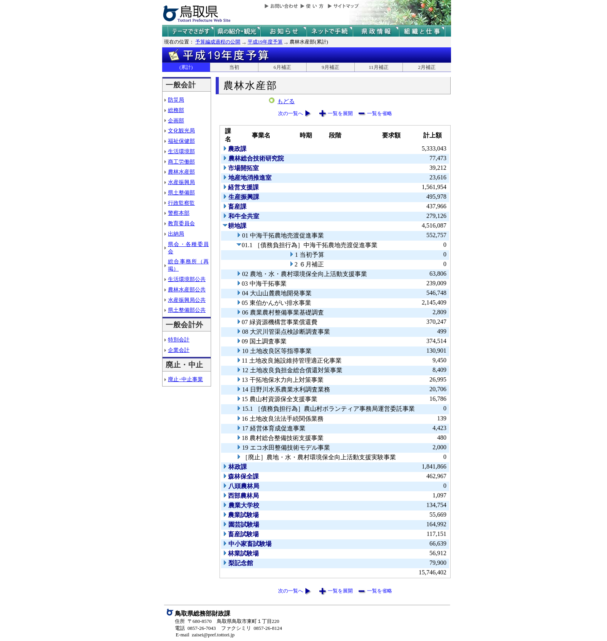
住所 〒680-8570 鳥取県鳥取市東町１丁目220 (227, 621)
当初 (234, 67)
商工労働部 (181, 162)
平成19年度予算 (265, 42)
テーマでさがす (191, 31)
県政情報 (376, 31)
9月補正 (330, 67)
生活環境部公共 (187, 279)
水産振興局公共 (187, 300)
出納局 (176, 234)
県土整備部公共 (187, 310)
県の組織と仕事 (422, 31)
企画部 (176, 120)
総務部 (176, 110)
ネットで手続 (330, 31)
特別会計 (178, 339)
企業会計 (178, 350)
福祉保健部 (181, 141)
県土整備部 (181, 192)
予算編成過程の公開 (217, 42)
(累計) (186, 67)
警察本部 (178, 213)
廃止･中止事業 (185, 379)
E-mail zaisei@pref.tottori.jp (205, 635)
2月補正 (427, 67)
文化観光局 (181, 130)
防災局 (176, 100)
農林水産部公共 (187, 289)
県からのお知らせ (283, 31)
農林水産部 (181, 172)
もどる (286, 101)
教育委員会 (181, 223)
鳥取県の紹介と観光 (237, 31)
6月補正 (282, 67)
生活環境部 (181, 151)
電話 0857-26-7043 (195, 628)
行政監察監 (181, 203)
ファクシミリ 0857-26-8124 (251, 628)
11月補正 (379, 67)
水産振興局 (181, 182)
